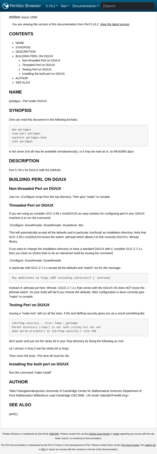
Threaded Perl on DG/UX (38, 65)
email (116, 434)
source (25, 17)
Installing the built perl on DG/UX (43, 73)
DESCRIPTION (26, 51)
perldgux (14, 16)
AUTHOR (22, 78)
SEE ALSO (23, 82)
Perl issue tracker (130, 445)
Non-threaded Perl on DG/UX (41, 60)
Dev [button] (64, 6)
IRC (43, 449)
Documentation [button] (84, 6)
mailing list (150, 445)
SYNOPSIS (23, 47)
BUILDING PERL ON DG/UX (34, 56)
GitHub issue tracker (99, 434)
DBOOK (54, 434)
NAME (20, 43)
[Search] (128, 6)
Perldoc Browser (21, 6)
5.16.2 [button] (50, 6)
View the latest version (115, 24)
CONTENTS (21, 33)
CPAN (33, 17)
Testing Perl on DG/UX (37, 69)
